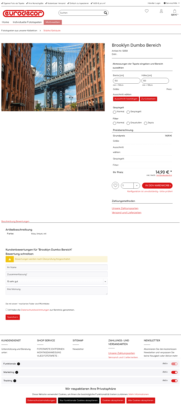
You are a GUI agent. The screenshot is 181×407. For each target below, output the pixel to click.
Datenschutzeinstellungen (41, 400)
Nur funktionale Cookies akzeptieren (79, 400)
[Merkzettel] (147, 12)
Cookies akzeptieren (112, 400)
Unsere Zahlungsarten (125, 208)
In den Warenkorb (158, 185)
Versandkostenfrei (164, 175)
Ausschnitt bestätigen (126, 99)
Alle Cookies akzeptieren (140, 400)
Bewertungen (22, 221)
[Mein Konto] (161, 12)
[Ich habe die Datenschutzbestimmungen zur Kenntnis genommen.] (6, 310)
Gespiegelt (135, 111)
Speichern (12, 317)
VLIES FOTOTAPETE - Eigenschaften (47, 357)
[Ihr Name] (57, 267)
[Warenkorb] (175, 12)
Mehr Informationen (139, 394)
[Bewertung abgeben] (57, 282)
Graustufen (136, 123)
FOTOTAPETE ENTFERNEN (50, 349)
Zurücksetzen (148, 99)
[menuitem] (83, 14)
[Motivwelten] (53, 22)
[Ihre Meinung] (57, 290)
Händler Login (154, 3)
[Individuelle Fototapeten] (27, 22)
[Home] (5, 22)
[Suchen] (83, 13)
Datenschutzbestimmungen (35, 310)
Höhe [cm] (155, 79)
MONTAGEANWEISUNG (49, 352)
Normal (120, 111)
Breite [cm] (126, 79)
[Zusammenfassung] (57, 274)
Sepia (151, 123)
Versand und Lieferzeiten (126, 212)
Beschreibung (8, 221)
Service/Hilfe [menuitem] (171, 3)
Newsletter (78, 349)
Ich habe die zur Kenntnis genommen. (41, 310)
